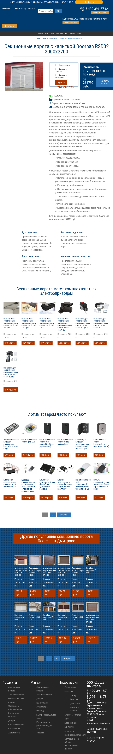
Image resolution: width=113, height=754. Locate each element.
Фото (66, 33)
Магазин (46, 33)
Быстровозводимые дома (46, 716)
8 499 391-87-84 (97, 9)
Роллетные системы (13, 715)
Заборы (40, 733)
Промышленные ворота (16, 700)
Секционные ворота (14, 689)
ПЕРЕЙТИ (89, 2)
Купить (61, 82)
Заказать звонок (100, 13)
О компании (40, 33)
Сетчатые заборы (16, 724)
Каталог (9, 26)
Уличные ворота (16, 695)
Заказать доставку (61, 70)
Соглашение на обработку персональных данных (72, 744)
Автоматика (14, 733)
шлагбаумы (42, 703)
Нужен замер (64, 65)
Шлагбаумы (14, 728)
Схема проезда (71, 22)
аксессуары (42, 707)
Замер (73, 695)
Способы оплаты (59, 33)
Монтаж (74, 699)
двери (39, 698)
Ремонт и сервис (74, 709)
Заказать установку (61, 76)
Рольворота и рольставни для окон (44, 725)
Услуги (52, 33)
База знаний (72, 33)
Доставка (75, 703)
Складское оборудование (15, 707)
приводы (40, 711)
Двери (11, 721)
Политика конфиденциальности (75, 733)
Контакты (79, 33)
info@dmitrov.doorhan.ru (98, 723)
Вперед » (64, 515)
